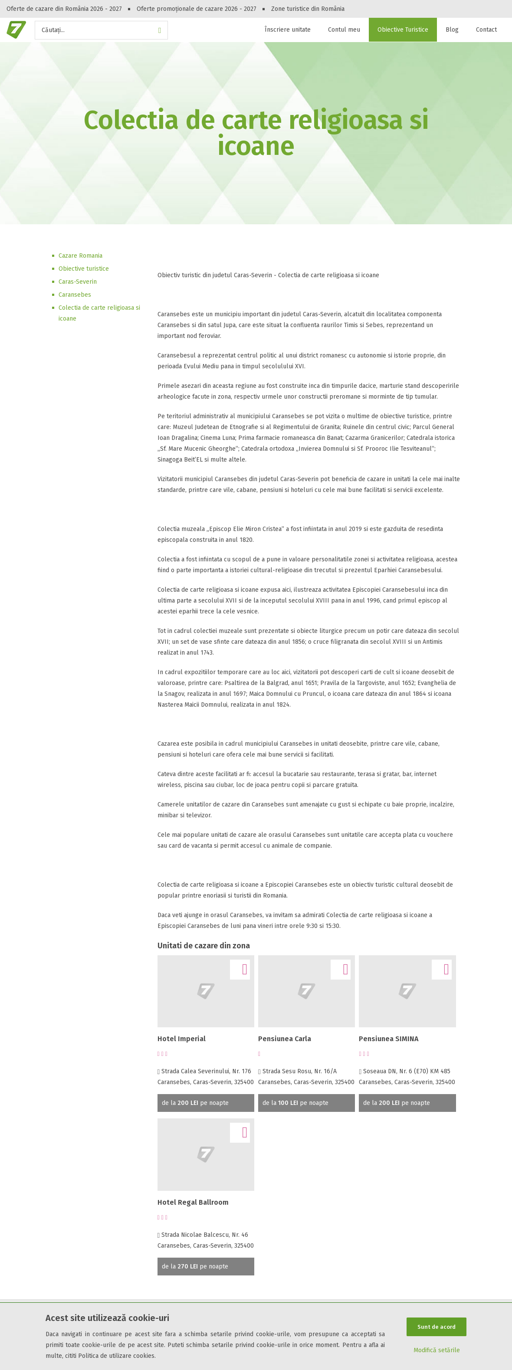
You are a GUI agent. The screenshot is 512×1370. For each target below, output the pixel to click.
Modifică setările (437, 1350)
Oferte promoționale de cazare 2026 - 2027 (196, 9)
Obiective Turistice (402, 29)
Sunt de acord (436, 1327)
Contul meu (344, 29)
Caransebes (75, 294)
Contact (486, 29)
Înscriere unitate (288, 29)
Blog (452, 29)
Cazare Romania (80, 255)
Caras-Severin (78, 281)
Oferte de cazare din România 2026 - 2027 (64, 9)
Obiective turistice (84, 268)
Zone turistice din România (308, 9)
